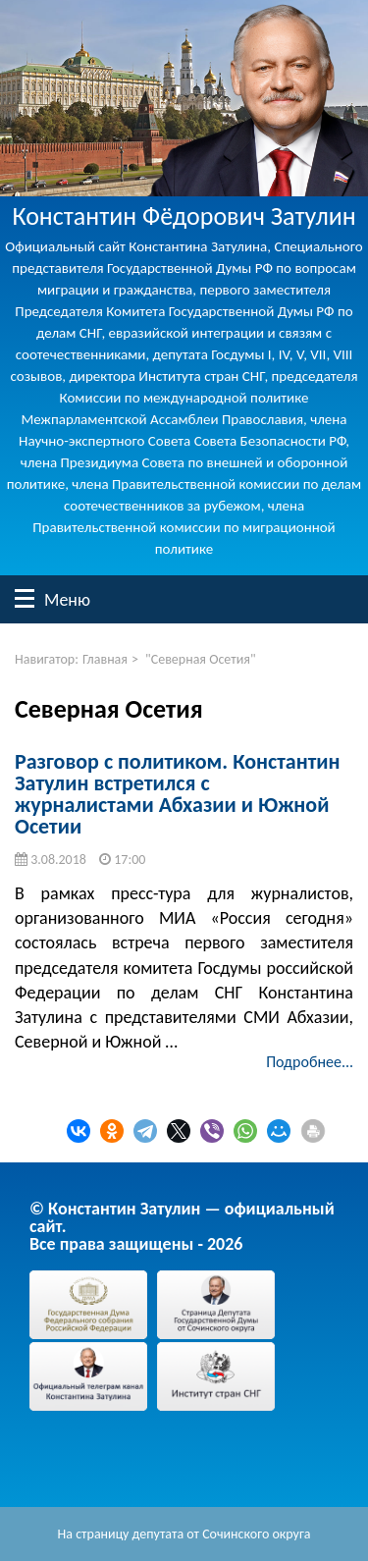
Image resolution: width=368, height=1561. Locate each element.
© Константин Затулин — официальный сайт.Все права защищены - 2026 (182, 1226)
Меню (24, 598)
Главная (105, 659)
